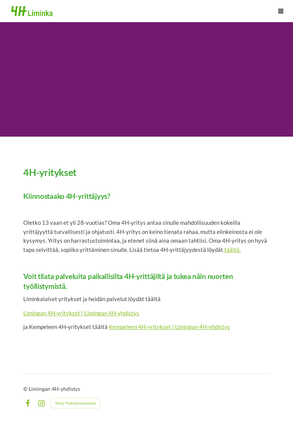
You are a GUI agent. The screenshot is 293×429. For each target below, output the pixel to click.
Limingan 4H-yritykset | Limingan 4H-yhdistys (81, 313)
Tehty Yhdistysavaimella (75, 403)
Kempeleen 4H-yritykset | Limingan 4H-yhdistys (169, 326)
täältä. (232, 249)
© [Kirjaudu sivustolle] (26, 388)
